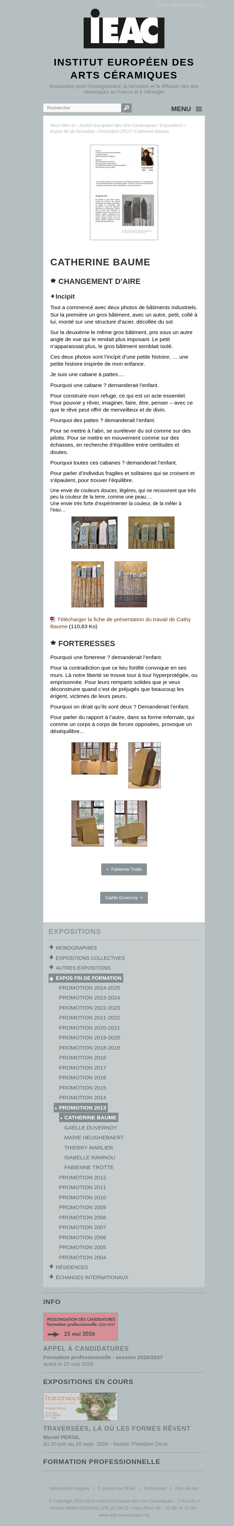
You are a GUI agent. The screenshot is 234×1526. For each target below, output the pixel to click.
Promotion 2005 (82, 1247)
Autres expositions (83, 968)
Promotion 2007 (82, 1227)
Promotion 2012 (82, 1177)
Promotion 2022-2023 (89, 1008)
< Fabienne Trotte (124, 869)
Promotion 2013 (114, 131)
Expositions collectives (90, 958)
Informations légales (70, 1488)
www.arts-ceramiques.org (124, 1515)
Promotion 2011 (82, 1187)
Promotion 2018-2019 (89, 1048)
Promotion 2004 (82, 1257)
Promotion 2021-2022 (89, 1017)
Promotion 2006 (82, 1237)
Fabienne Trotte (89, 1167)
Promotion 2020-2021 (89, 1028)
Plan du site (187, 1488)
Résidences (72, 1267)
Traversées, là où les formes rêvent (117, 1428)
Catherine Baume (151, 131)
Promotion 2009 (82, 1207)
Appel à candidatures (86, 1348)
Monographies (76, 948)
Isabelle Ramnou (89, 1157)
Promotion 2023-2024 (89, 998)
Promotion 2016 (82, 1077)
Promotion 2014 (82, 1097)
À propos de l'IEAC (117, 1488)
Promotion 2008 (82, 1217)
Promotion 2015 (82, 1088)
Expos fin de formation (72, 131)
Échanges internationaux (92, 1277)
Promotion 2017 (82, 1068)
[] (180, 5)
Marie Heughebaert (94, 1137)
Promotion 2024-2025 (89, 988)
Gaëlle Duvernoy (90, 1128)
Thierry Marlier (88, 1148)
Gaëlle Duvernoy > (124, 897)
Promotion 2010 (82, 1197)
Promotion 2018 (82, 1057)
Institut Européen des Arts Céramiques (117, 125)
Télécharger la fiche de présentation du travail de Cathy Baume (120, 622)
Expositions (171, 125)
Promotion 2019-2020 (89, 1037)
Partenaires (155, 1488)
